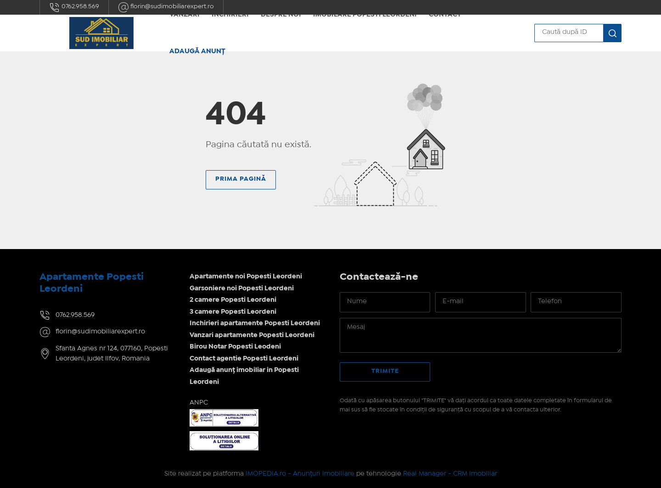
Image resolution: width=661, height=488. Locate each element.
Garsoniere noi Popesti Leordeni (242, 288)
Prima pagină (240, 179)
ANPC (199, 402)
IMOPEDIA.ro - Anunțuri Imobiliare (300, 474)
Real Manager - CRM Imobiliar (450, 474)
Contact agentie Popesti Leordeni (244, 358)
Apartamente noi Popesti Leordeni (246, 276)
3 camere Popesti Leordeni (233, 312)
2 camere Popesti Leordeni (233, 300)
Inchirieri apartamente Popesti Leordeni (255, 323)
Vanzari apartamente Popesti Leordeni (252, 335)
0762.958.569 (74, 7)
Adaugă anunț (197, 51)
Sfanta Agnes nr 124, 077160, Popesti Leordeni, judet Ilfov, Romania (112, 354)
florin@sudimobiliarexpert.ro (100, 331)
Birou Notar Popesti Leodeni (235, 346)
